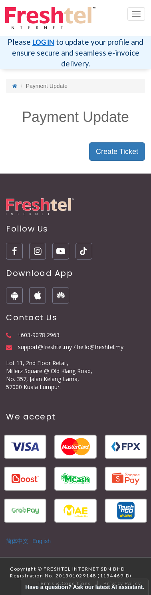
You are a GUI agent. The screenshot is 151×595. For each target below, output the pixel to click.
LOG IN (43, 42)
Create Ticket (117, 152)
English (41, 541)
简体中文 (17, 541)
